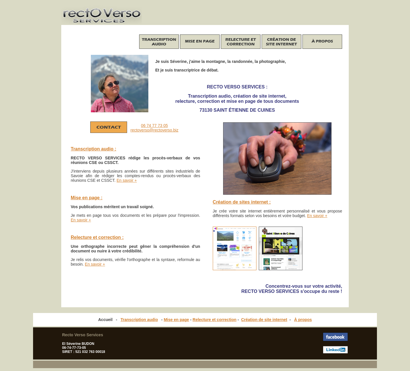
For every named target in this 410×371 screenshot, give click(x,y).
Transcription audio (139, 319)
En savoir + (317, 215)
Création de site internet (264, 319)
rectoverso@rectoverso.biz (155, 130)
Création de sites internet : (242, 202)
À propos (303, 319)
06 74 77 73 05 (154, 125)
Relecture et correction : (97, 237)
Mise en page (176, 319)
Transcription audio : (93, 148)
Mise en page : (86, 197)
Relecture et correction (215, 319)
